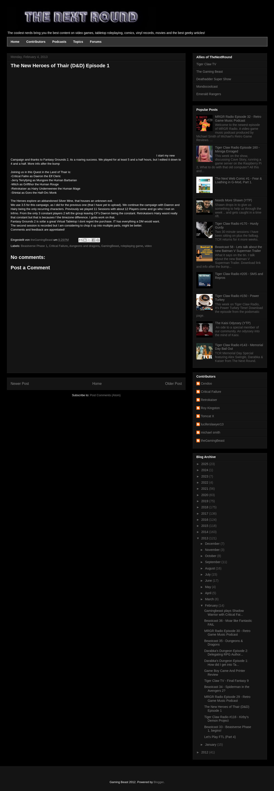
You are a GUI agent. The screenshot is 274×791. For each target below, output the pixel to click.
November (212, 550)
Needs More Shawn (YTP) (233, 200)
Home (15, 41)
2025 (205, 464)
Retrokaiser (209, 400)
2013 (205, 538)
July (208, 574)
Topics (78, 41)
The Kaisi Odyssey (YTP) (233, 323)
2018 (205, 507)
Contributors (36, 41)
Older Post (173, 384)
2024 (205, 470)
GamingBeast (110, 246)
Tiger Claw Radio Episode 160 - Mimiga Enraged (237, 149)
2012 (205, 752)
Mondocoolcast (207, 86)
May (208, 587)
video (148, 246)
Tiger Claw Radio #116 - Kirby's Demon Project (226, 719)
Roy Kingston (210, 408)
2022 (205, 482)
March (210, 599)
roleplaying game (132, 246)
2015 (205, 526)
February (212, 605)
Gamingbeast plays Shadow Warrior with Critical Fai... (224, 612)
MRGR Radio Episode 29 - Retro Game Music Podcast (227, 698)
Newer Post (20, 384)
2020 (205, 495)
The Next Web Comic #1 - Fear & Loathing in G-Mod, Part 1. (238, 180)
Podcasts (59, 41)
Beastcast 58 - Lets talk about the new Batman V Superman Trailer (238, 249)
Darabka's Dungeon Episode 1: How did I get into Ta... (226, 662)
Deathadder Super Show (213, 79)
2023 (205, 476)
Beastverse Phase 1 (34, 246)
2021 (205, 488)
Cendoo (206, 383)
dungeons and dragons (84, 246)
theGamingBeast (212, 440)
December (212, 543)
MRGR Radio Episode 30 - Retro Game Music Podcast (227, 633)
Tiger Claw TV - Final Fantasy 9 (226, 680)
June (209, 580)
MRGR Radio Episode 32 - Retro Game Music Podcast (238, 118)
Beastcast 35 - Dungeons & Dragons (223, 642)
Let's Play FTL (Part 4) (220, 737)
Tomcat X (207, 416)
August (210, 568)
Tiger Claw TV (206, 64)
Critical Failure (58, 246)
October (211, 556)
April (208, 593)
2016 (205, 519)
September (213, 562)
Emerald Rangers (208, 94)
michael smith (210, 432)
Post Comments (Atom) (105, 395)
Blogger (158, 782)
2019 (205, 501)
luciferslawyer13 (212, 424)
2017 (205, 513)
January (211, 744)
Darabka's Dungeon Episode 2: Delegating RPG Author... (226, 652)
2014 (205, 532)
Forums (95, 41)
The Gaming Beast (209, 71)
